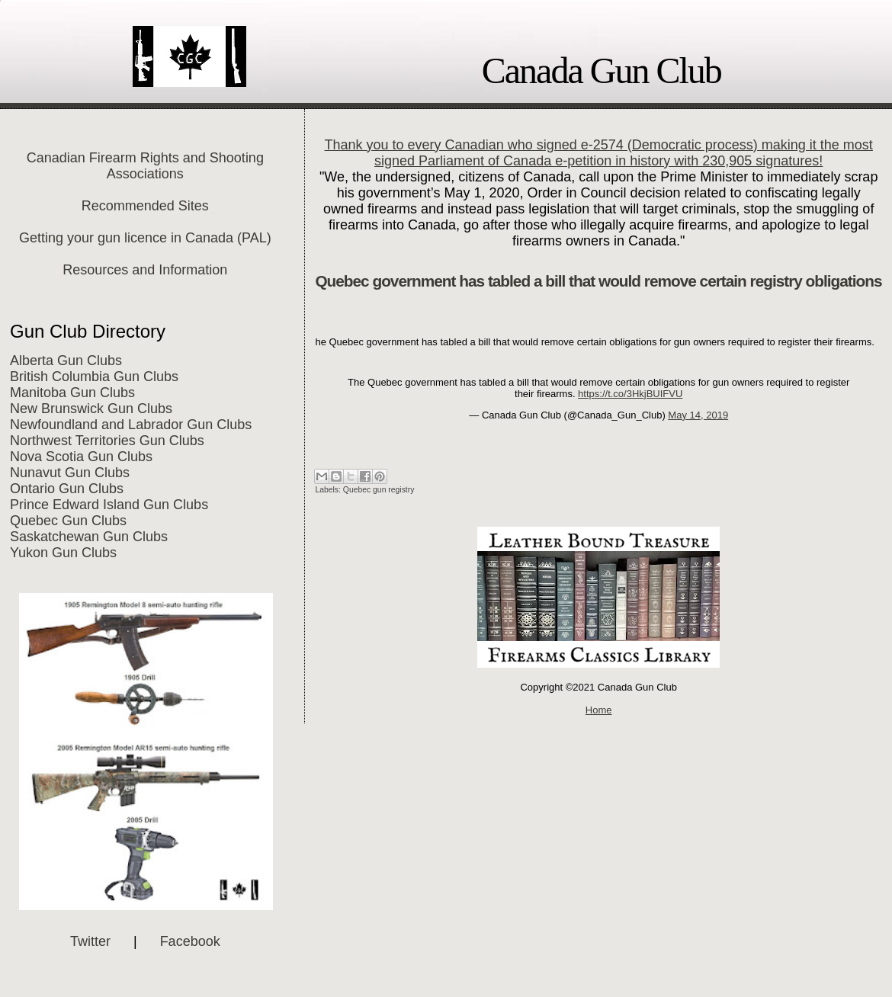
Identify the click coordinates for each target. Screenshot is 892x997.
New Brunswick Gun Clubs (91, 408)
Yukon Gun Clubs (63, 552)
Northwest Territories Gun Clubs (107, 440)
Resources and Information (145, 269)
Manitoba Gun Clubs (72, 392)
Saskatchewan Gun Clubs (89, 536)
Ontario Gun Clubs (67, 488)
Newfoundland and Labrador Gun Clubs (131, 424)
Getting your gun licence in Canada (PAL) (145, 237)
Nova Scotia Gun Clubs (81, 456)
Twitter (90, 941)
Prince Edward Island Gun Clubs (109, 504)
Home (599, 710)
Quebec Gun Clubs (68, 520)
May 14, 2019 (698, 415)
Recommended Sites (145, 205)
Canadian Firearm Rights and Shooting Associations (145, 165)
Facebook (190, 941)
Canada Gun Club (601, 70)
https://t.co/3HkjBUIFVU (630, 393)
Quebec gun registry (379, 490)
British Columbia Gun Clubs (94, 376)
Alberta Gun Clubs (66, 360)
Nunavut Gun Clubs (70, 472)
